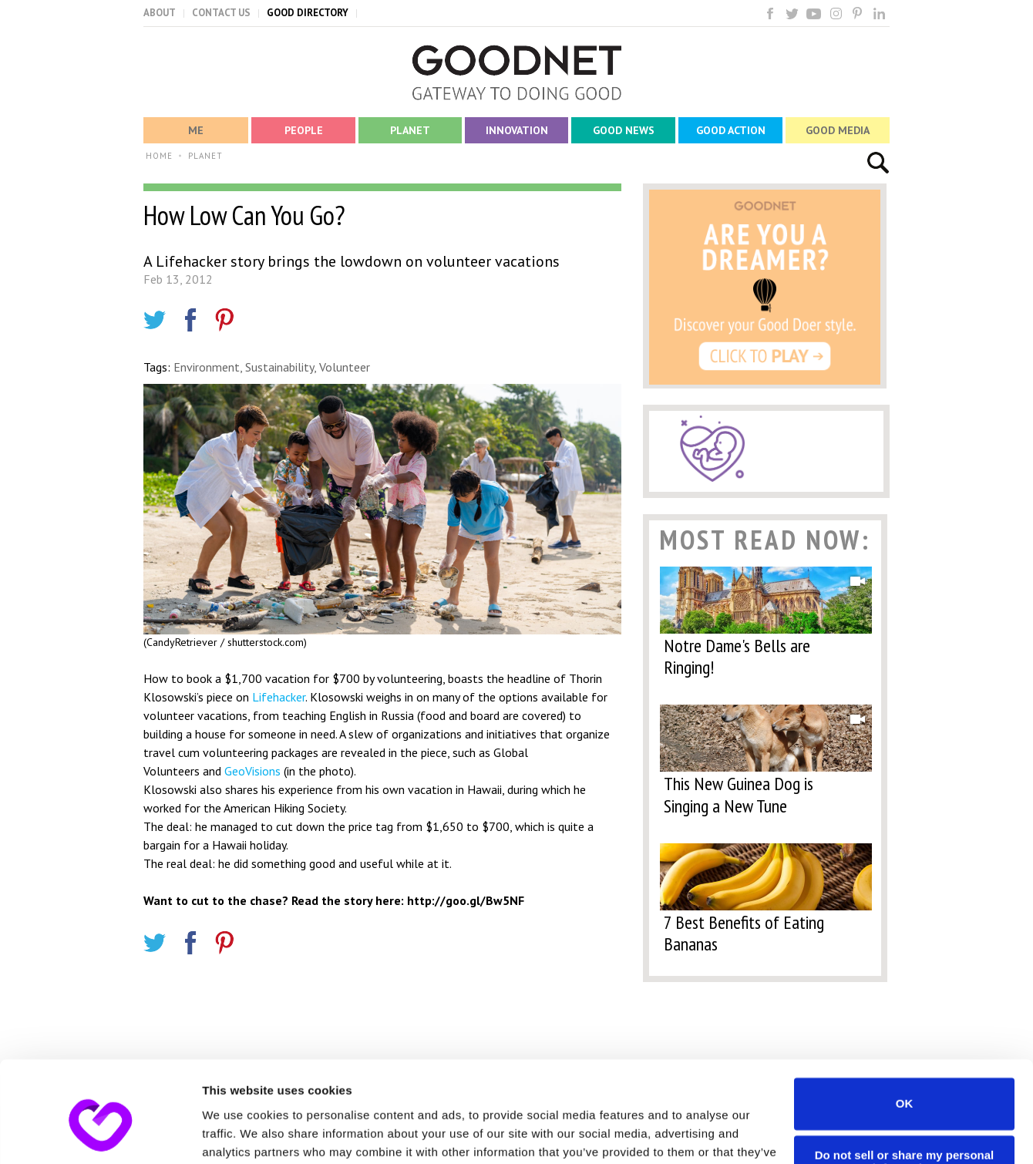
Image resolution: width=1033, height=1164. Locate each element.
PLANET (205, 155)
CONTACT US (221, 12)
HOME (159, 155)
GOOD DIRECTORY (307, 12)
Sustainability (279, 367)
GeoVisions (252, 771)
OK (905, 1024)
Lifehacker (278, 697)
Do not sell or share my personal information (904, 1082)
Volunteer (344, 367)
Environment (206, 367)
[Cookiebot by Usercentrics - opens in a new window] (99, 1133)
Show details (238, 1133)
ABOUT (159, 12)
